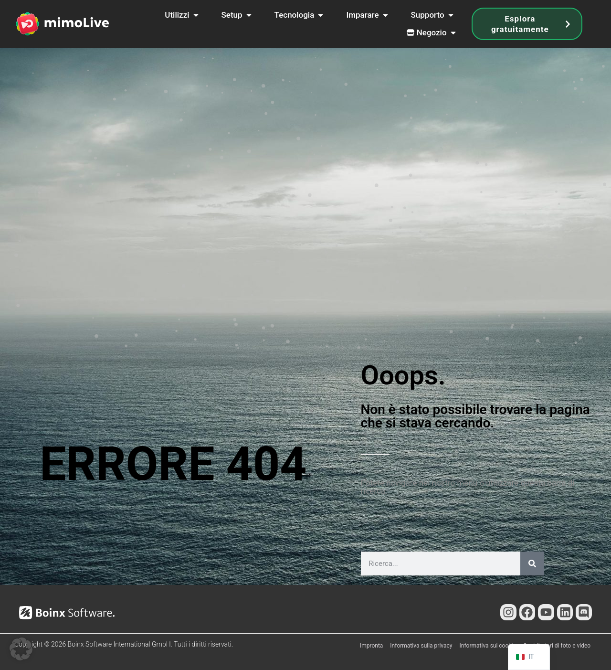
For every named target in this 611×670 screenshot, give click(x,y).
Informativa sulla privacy (421, 645)
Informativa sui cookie (488, 645)
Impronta (371, 645)
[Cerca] (532, 563)
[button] (21, 649)
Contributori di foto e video (557, 645)
